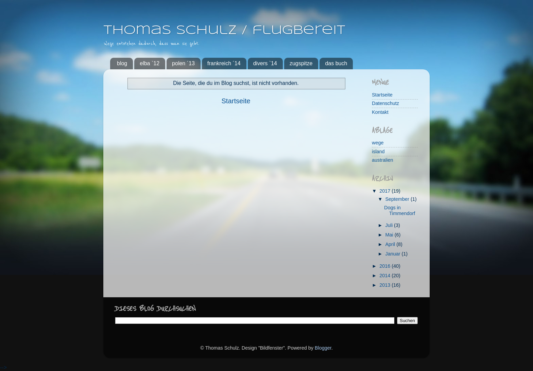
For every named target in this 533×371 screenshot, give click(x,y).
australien (382, 160)
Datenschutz (385, 103)
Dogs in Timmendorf (399, 210)
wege (377, 142)
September (398, 199)
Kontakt (380, 112)
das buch (336, 63)
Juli (389, 225)
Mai (390, 234)
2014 (385, 275)
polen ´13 (183, 63)
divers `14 (265, 63)
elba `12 (149, 63)
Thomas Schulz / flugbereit (224, 30)
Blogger (323, 348)
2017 (385, 191)
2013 (385, 285)
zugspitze (301, 63)
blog (122, 63)
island (378, 151)
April (391, 244)
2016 (385, 266)
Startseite (235, 101)
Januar (393, 254)
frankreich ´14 (224, 63)
